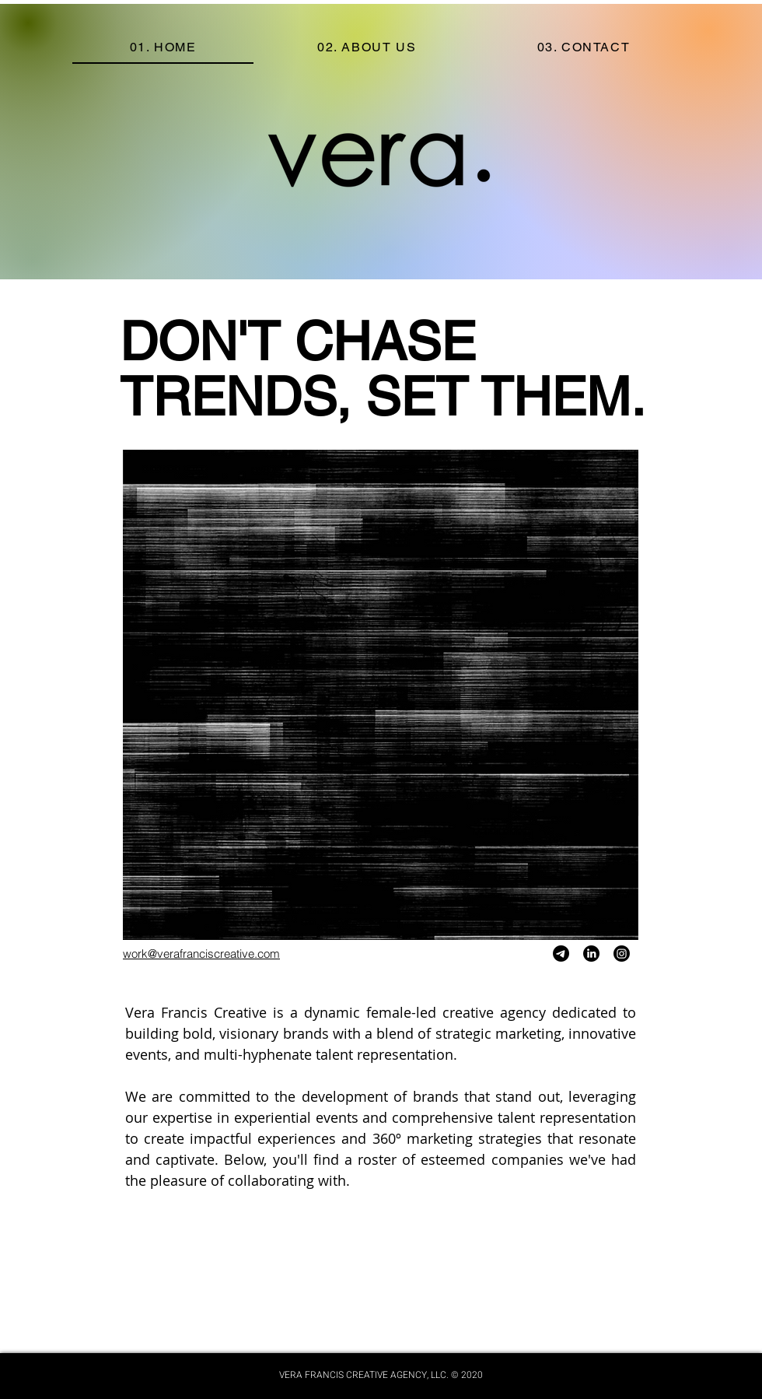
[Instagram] (621, 953)
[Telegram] (561, 953)
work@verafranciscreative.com (201, 953)
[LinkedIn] (591, 953)
